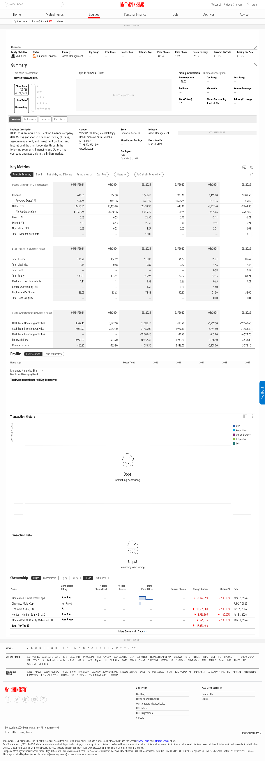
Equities (94, 14)
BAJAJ (73, 672)
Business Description (214, 73)
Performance (30, 119)
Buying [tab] (64, 578)
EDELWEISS (142, 657)
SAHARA (65, 675)
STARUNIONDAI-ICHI (98, 675)
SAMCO (164, 660)
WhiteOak (31, 664)
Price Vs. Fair (60, 119)
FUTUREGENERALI (156, 672)
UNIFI (229, 660)
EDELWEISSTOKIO (128, 672)
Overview (15, 119)
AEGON (38, 672)
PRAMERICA (32, 675)
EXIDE (142, 672)
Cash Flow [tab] (101, 174)
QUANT (142, 660)
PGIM (124, 660)
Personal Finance (135, 14)
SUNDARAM (193, 660)
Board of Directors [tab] (53, 354)
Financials (45, 119)
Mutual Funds (55, 14)
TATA (204, 660)
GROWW (178, 657)
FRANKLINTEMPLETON (160, 657)
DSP (132, 657)
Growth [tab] (39, 174)
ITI (236, 657)
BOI (99, 657)
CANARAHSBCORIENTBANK (105, 672)
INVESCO (228, 657)
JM (28, 660)
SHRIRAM (180, 660)
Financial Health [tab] (84, 174)
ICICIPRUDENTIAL (183, 672)
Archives (209, 14)
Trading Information (188, 73)
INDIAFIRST (199, 672)
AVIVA (65, 672)
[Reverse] (251, 174)
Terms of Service (161, 741)
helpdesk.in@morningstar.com (52, 754)
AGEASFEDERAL (51, 672)
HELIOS (196, 657)
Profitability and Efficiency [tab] (59, 174)
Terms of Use (11, 732)
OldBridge (114, 660)
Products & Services (233, 4)
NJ (106, 660)
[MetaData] (252, 167)
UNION (237, 660)
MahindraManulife (56, 660)
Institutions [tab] (101, 578)
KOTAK (36, 660)
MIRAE (71, 660)
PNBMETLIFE (250, 672)
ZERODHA (43, 664)
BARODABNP (88, 657)
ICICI (213, 657)
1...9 (133, 648)
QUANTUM (153, 660)
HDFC (187, 657)
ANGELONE (47, 657)
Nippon (98, 660)
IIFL (219, 657)
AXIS (57, 657)
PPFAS (133, 660)
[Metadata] (255, 65)
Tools (174, 14)
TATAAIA (114, 675)
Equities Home (20, 21)
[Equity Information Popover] (255, 34)
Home (17, 14)
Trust (221, 660)
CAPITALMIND (120, 657)
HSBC (205, 657)
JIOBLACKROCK (247, 657)
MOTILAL (81, 660)
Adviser (245, 14)
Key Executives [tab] (33, 354)
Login (254, 4)
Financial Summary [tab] (22, 174)
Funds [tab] (88, 578)
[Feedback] (244, 167)
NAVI (90, 660)
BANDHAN (75, 657)
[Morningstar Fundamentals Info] (255, 47)
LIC (43, 660)
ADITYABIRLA (33, 657)
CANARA (107, 657)
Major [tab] (36, 578)
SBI (172, 660)
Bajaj (65, 657)
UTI (244, 660)
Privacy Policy (25, 732)
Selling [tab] (75, 578)
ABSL (29, 672)
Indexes (59, 21)
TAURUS (212, 660)
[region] (132, 209)
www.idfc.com (86, 149)
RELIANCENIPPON (49, 675)
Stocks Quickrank (42, 21)
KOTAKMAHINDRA (216, 672)
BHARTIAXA (83, 672)
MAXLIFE (237, 672)
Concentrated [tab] (49, 578)
